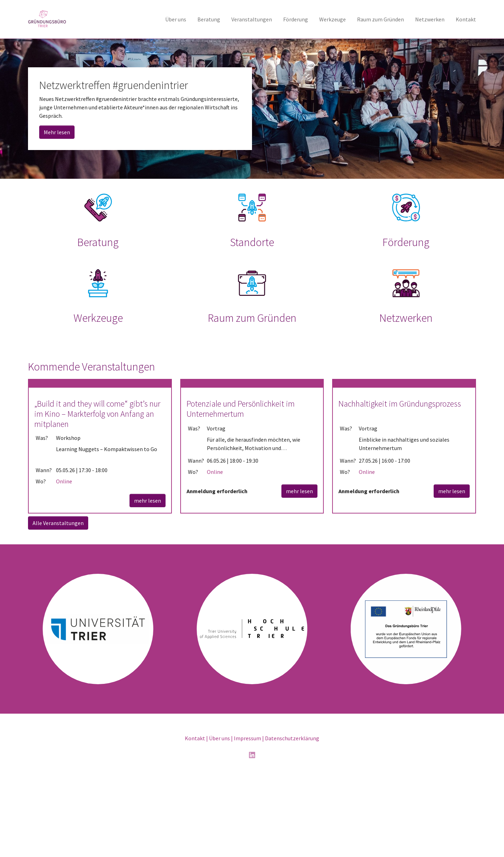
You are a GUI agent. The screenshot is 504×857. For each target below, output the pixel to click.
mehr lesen (147, 580)
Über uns (219, 818)
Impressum (247, 818)
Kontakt (195, 818)
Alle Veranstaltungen (58, 602)
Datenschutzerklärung (292, 818)
